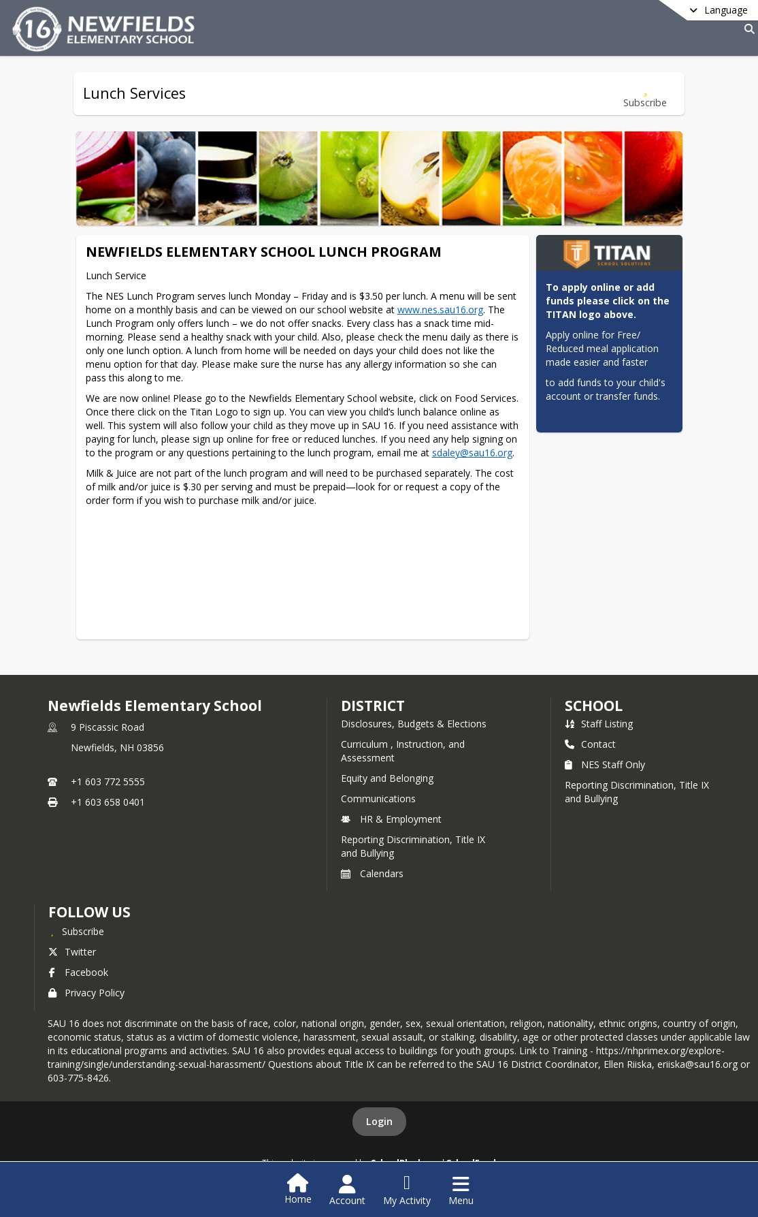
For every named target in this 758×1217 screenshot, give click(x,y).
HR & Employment (391, 818)
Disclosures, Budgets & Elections (414, 723)
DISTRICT (373, 705)
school (594, 705)
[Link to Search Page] (747, 28)
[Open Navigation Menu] (461, 1190)
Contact (590, 744)
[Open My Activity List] (407, 1190)
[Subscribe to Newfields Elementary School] (76, 930)
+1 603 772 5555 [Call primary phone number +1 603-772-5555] (108, 781)
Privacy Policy (86, 992)
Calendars (372, 873)
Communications (378, 798)
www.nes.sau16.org (440, 309)
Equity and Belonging (387, 778)
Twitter (72, 951)
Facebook (78, 972)
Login (379, 1121)
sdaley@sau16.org (472, 452)
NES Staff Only (605, 764)
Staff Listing (599, 723)
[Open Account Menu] (347, 1190)
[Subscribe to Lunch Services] (645, 93)
